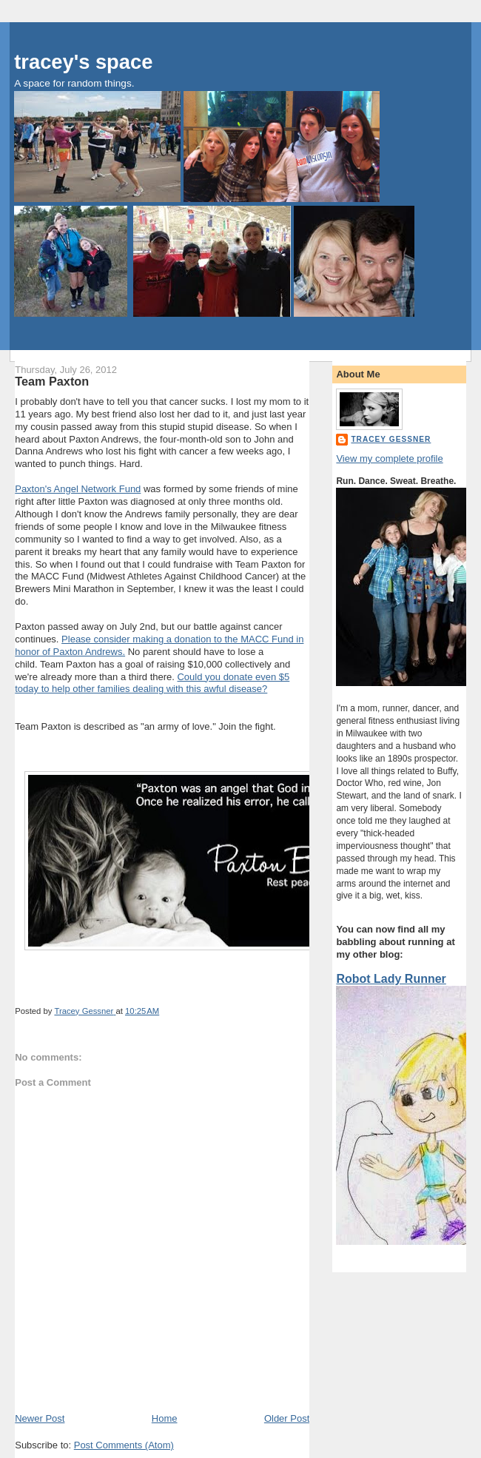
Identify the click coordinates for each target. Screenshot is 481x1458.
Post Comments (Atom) (124, 1445)
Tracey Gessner (391, 439)
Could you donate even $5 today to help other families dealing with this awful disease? (152, 683)
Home (165, 1418)
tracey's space (83, 61)
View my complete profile (389, 458)
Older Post (286, 1418)
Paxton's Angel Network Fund (78, 488)
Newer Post (39, 1418)
